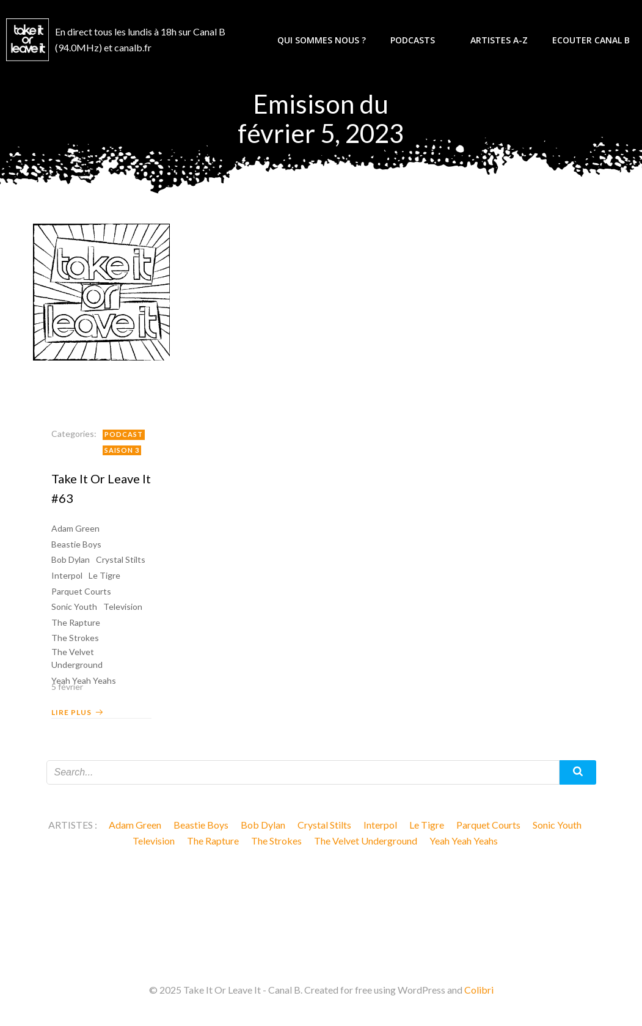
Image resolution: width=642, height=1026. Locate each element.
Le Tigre (104, 575)
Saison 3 (121, 450)
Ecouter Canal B (591, 40)
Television (122, 606)
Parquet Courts (81, 591)
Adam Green (75, 528)
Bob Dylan (70, 559)
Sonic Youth (74, 606)
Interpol (66, 575)
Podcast (123, 434)
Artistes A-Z (499, 40)
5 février (67, 686)
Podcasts (418, 40)
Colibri (479, 989)
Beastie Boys (76, 544)
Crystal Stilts (120, 559)
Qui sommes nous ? (321, 40)
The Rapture (75, 622)
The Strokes (75, 637)
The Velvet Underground (77, 658)
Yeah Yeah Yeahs (463, 840)
